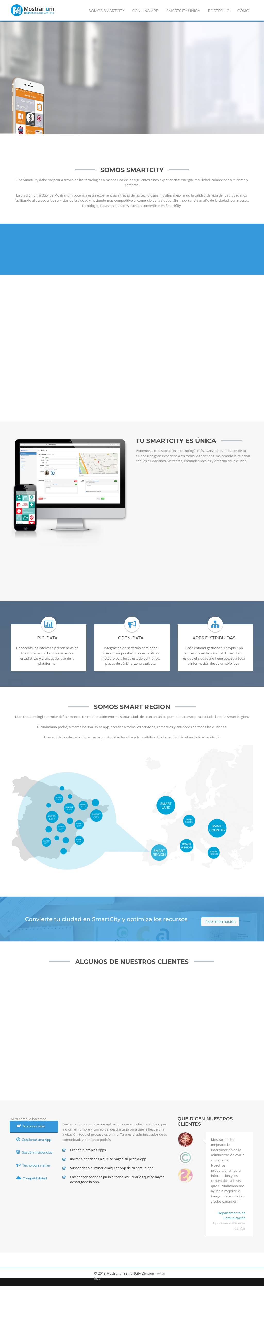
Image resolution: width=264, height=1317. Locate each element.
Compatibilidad (31, 1178)
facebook (16, 1273)
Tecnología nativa (33, 1165)
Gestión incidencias (34, 1152)
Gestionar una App (33, 1139)
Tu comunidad (30, 1126)
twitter (27, 1273)
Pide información (220, 921)
